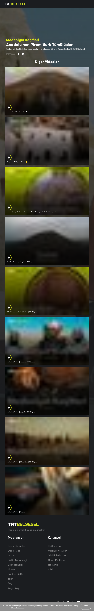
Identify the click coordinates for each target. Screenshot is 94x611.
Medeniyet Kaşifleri (22, 39)
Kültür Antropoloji (17, 559)
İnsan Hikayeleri (16, 545)
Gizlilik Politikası (57, 555)
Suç (10, 583)
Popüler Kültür (15, 573)
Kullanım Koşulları (57, 550)
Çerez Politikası (56, 559)
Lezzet (11, 555)
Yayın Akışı (13, 587)
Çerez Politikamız (17, 608)
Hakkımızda (54, 545)
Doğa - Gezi (14, 550)
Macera (12, 569)
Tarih (10, 578)
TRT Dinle (53, 564)
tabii (50, 569)
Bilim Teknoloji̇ (15, 564)
